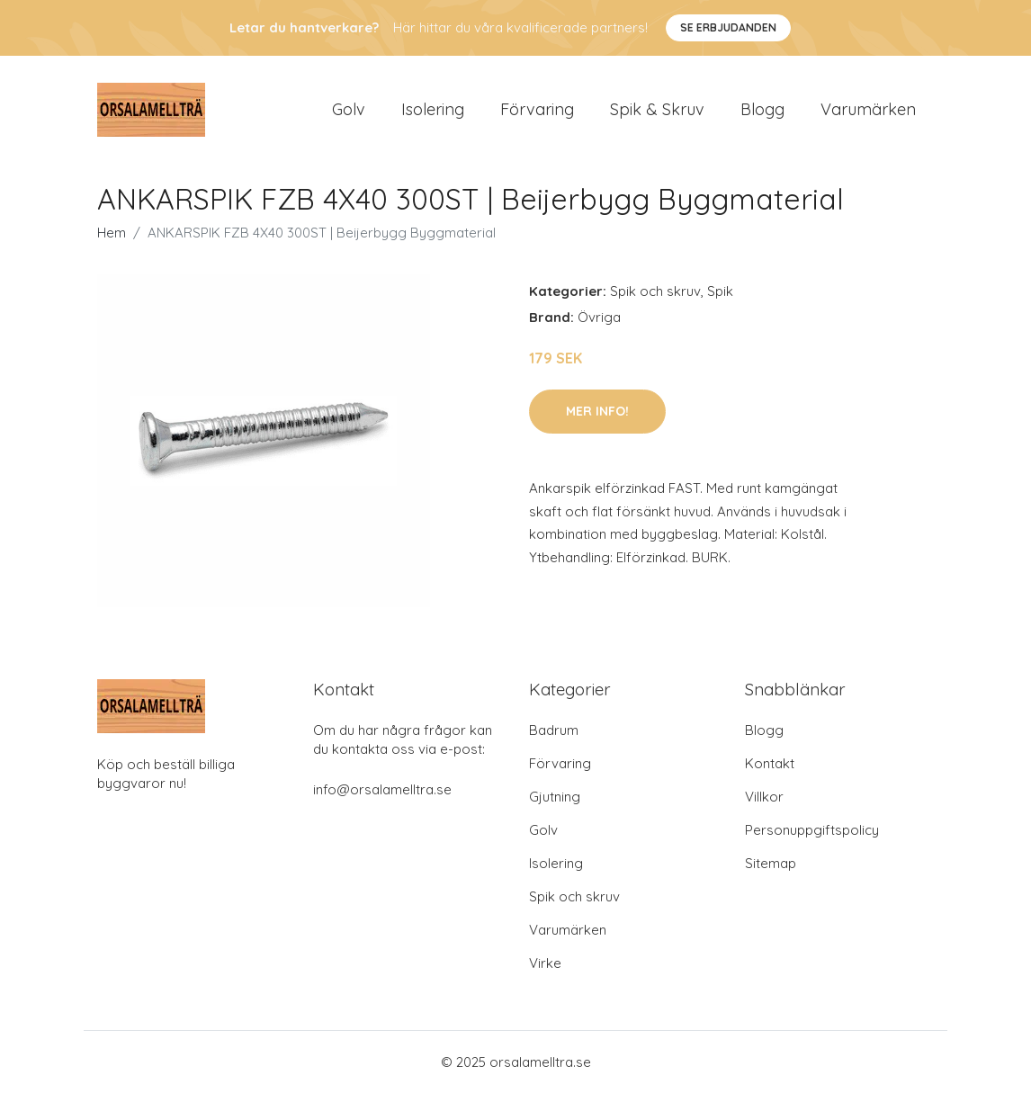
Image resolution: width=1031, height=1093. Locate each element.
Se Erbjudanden (728, 27)
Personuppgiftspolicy (812, 829)
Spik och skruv (655, 291)
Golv (348, 109)
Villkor (764, 796)
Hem (111, 232)
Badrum (553, 730)
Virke (545, 963)
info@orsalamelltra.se (382, 789)
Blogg (762, 109)
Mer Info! (597, 411)
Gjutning (554, 796)
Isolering (432, 109)
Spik (720, 291)
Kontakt (769, 763)
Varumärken (868, 109)
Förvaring (537, 109)
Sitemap (770, 863)
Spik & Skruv (657, 109)
